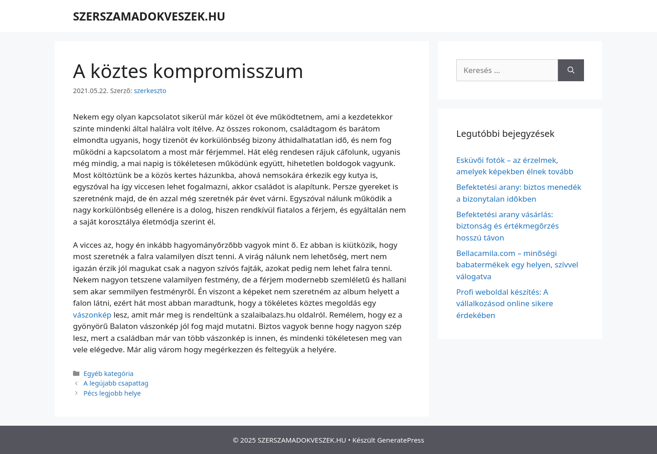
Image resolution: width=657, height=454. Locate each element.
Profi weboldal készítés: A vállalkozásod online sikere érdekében (504, 303)
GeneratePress (400, 439)
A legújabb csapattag (115, 383)
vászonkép (92, 314)
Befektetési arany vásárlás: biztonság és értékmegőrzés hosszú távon (507, 226)
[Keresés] (571, 70)
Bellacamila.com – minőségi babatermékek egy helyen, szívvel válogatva (517, 265)
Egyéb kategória (108, 373)
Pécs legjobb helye (112, 393)
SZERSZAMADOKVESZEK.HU (149, 16)
